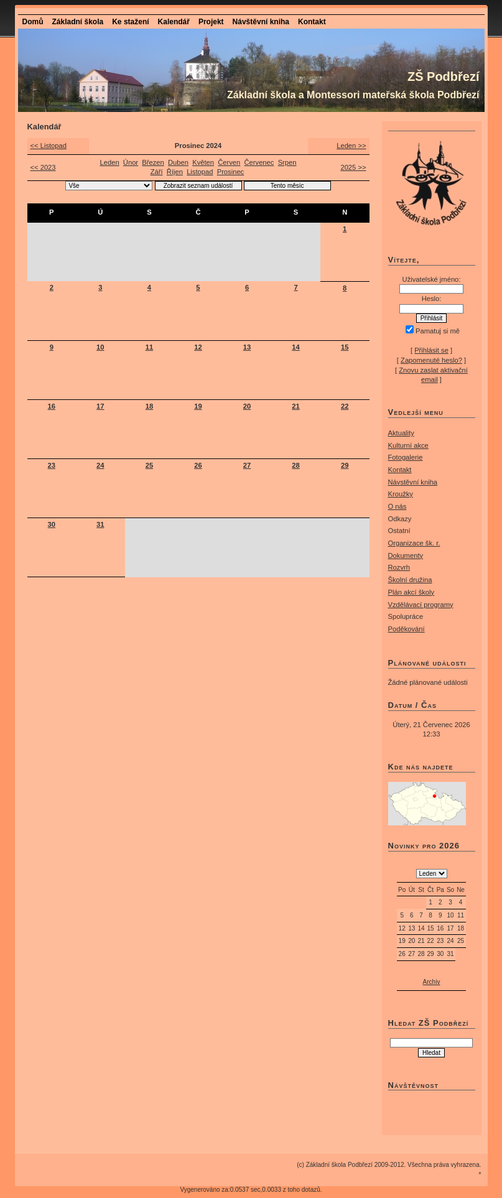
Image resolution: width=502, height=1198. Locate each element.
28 (295, 465)
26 (198, 465)
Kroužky (400, 494)
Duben (178, 162)
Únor (130, 162)
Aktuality (401, 433)
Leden (109, 162)
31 (100, 524)
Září (157, 171)
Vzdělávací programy (420, 604)
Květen (203, 162)
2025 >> (353, 167)
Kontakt (312, 21)
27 (247, 465)
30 (51, 524)
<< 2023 (43, 167)
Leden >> (351, 145)
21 (295, 406)
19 (198, 406)
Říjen (175, 171)
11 (149, 347)
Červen (229, 162)
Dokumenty (406, 555)
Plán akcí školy (411, 592)
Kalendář (174, 21)
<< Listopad (48, 145)
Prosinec (230, 171)
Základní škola (78, 21)
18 (149, 406)
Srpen (287, 162)
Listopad (200, 171)
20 (247, 406)
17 (100, 406)
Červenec (259, 162)
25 (149, 465)
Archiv (431, 981)
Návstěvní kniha (413, 482)
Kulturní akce (408, 445)
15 (344, 347)
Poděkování (406, 629)
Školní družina (410, 579)
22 (344, 406)
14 (295, 347)
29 (344, 465)
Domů (33, 21)
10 (100, 347)
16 (51, 406)
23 (51, 465)
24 (100, 465)
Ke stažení (130, 21)
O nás (397, 506)
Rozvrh (399, 567)
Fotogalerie (405, 457)
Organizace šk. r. (414, 543)
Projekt (211, 21)
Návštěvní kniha (261, 21)
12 (198, 347)
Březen (153, 162)
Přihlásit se (431, 350)
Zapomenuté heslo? (431, 360)
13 (247, 347)
